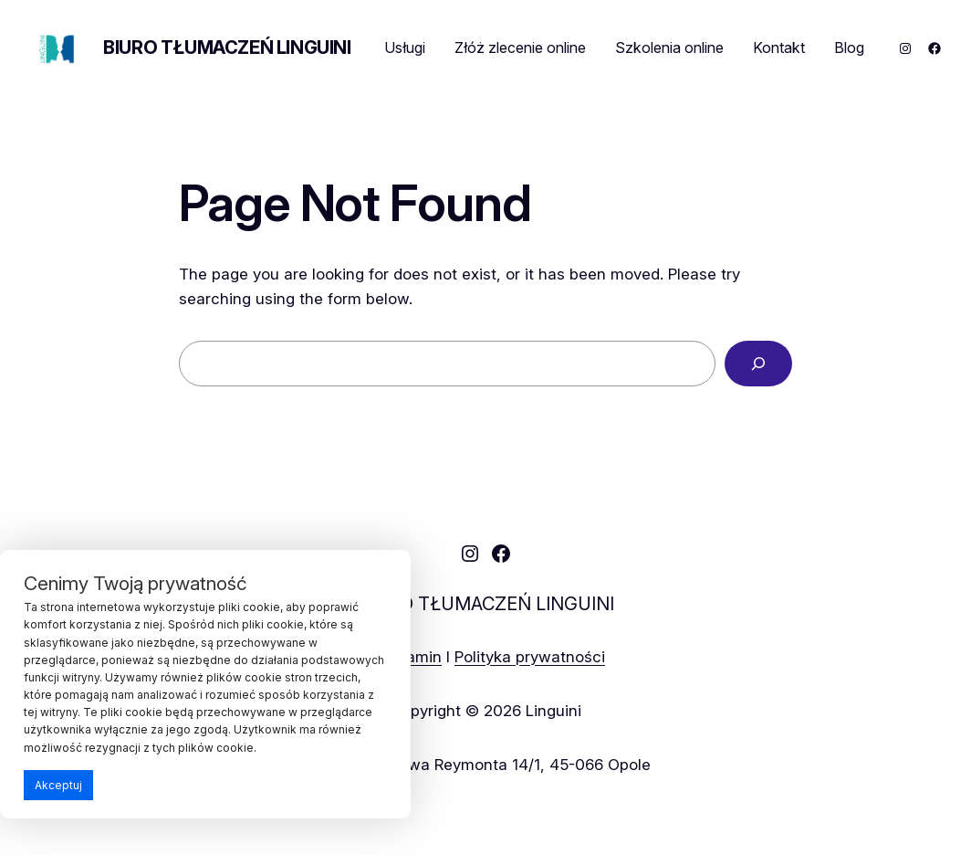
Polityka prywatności (529, 656)
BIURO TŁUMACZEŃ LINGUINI (226, 47)
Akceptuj (58, 785)
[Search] (758, 364)
